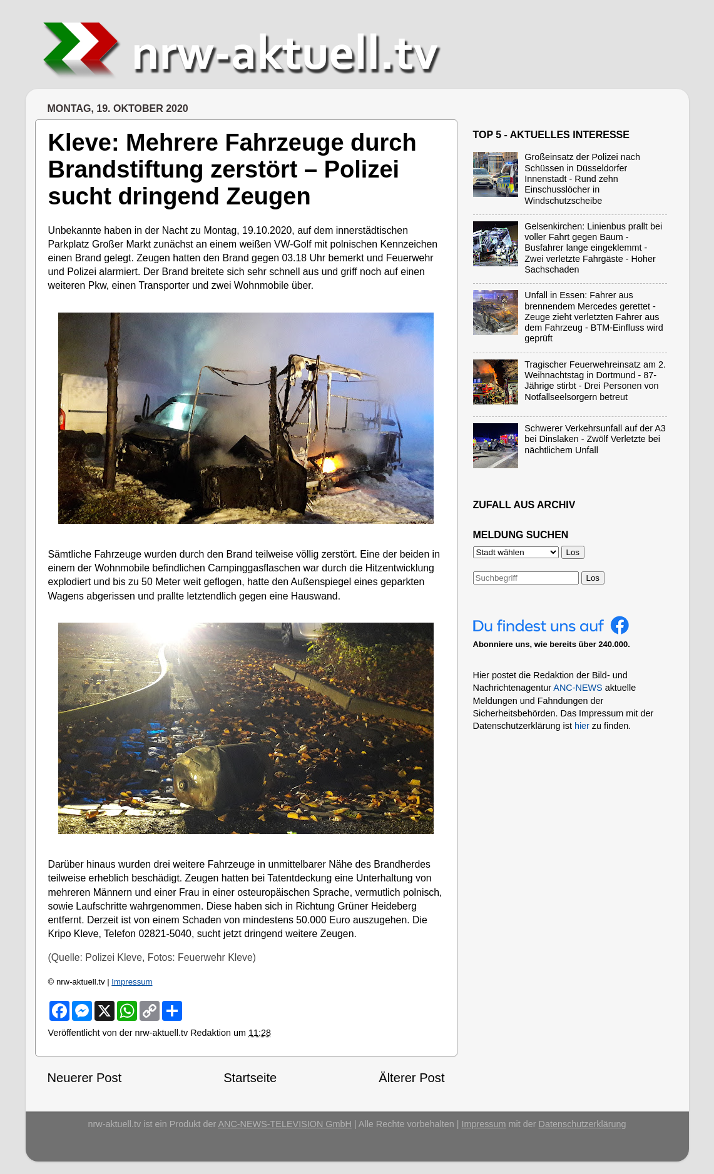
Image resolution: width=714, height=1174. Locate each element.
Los (593, 578)
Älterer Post (411, 1078)
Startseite (250, 1078)
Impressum (131, 981)
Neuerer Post (85, 1078)
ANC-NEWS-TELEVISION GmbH (285, 1124)
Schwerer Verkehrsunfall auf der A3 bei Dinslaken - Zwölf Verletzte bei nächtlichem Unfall (595, 439)
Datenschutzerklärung (582, 1124)
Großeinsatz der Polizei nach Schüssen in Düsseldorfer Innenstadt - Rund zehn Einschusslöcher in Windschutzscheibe (582, 178)
